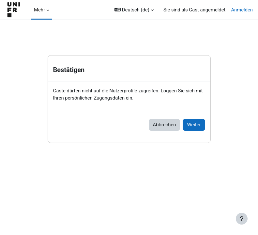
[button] (134, 10)
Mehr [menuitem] (39, 10)
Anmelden (242, 10)
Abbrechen (164, 125)
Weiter (194, 125)
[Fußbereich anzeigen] (242, 219)
